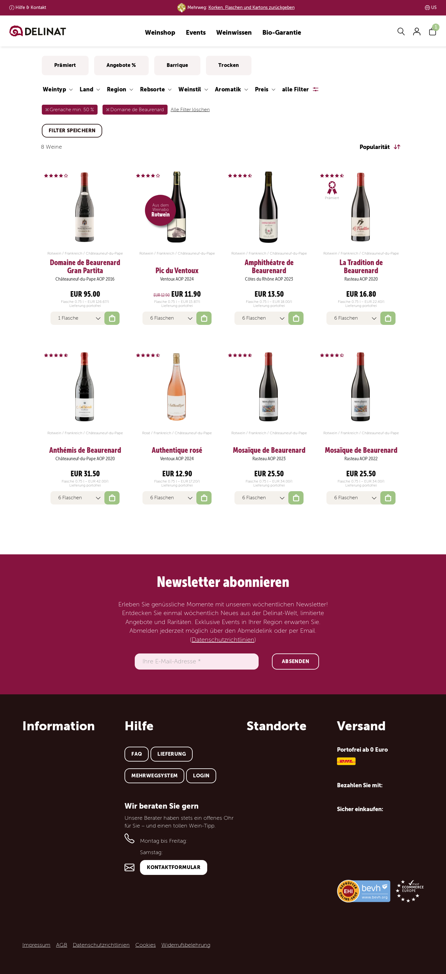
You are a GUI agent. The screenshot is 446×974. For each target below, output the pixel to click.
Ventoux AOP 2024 (177, 279)
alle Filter (295, 89)
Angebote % (121, 65)
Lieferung (171, 754)
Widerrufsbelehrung (185, 945)
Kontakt (30, 7)
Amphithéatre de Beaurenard (269, 267)
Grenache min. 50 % (72, 109)
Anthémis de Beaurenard (85, 450)
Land (86, 89)
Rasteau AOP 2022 (361, 458)
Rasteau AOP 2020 (361, 279)
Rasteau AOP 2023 (269, 458)
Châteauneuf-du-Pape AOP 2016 (85, 279)
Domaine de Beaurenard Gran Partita (85, 267)
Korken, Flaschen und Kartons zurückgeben (251, 7)
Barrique (177, 65)
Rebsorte (152, 89)
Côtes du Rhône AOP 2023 (269, 279)
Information (58, 726)
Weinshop (160, 33)
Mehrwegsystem (154, 776)
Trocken (228, 65)
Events (196, 33)
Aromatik (228, 89)
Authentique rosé (177, 450)
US (434, 7)
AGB (61, 945)
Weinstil (189, 89)
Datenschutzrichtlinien (223, 639)
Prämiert (65, 65)
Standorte (277, 726)
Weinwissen (234, 33)
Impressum (36, 945)
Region (116, 89)
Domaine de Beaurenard (137, 109)
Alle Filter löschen (190, 109)
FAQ (136, 754)
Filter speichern (72, 130)
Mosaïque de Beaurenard (269, 450)
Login (201, 776)
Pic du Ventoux (177, 271)
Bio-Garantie (281, 33)
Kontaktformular (173, 867)
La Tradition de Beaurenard (361, 267)
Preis (262, 89)
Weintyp (54, 89)
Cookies (145, 945)
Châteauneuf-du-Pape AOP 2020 (85, 458)
